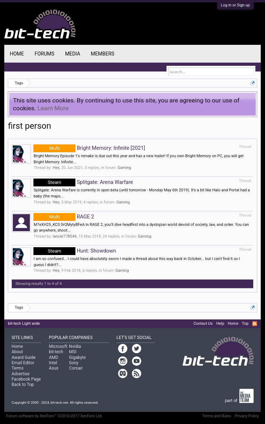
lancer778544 (64, 236)
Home (17, 54)
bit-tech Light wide (24, 323)
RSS (254, 323)
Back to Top (22, 384)
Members (102, 54)
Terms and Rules (216, 416)
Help (220, 323)
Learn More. (53, 108)
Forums (44, 54)
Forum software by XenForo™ (54, 416)
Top (245, 323)
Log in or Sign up (235, 5)
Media (72, 54)
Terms (17, 368)
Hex (56, 167)
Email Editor (22, 362)
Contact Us (203, 323)
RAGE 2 (63, 216)
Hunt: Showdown (74, 251)
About (17, 351)
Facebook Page (26, 379)
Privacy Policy (247, 416)
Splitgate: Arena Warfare (83, 182)
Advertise (20, 373)
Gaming (124, 167)
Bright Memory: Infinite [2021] (89, 148)
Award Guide (23, 357)
